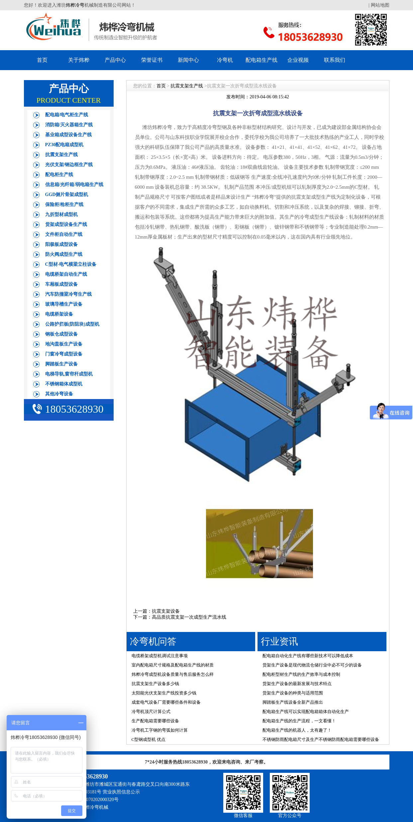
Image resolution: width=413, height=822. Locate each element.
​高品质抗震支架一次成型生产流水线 (189, 617)
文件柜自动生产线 (63, 234)
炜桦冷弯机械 (94, 807)
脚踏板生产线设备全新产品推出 (292, 702)
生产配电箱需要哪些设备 (155, 720)
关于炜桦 (78, 60)
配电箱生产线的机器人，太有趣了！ (297, 730)
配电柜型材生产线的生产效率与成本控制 (301, 674)
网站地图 (380, 5)
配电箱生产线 (261, 60)
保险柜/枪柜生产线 (64, 204)
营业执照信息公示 (121, 791)
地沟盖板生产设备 (63, 344)
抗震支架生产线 (61, 154)
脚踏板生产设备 (61, 363)
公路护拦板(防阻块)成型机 (72, 324)
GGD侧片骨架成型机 (66, 194)
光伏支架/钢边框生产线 (69, 164)
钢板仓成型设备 (61, 334)
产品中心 (115, 60)
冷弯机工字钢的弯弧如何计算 (160, 730)
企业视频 (298, 60)
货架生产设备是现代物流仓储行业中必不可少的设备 (312, 665)
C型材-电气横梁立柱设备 (71, 264)
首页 (42, 60)
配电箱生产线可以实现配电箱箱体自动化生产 (305, 711)
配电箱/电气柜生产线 (66, 114)
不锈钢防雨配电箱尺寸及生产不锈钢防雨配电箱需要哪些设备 (320, 739)
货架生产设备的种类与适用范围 (292, 692)
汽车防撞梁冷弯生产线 (68, 294)
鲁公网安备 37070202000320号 (88, 799)
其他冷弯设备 (59, 393)
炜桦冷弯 (75, 5)
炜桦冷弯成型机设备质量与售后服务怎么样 (173, 674)
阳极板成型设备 (61, 244)
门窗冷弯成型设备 (63, 354)
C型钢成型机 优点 (149, 739)
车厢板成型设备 (61, 284)
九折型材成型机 (61, 214)
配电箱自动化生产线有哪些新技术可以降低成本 (307, 655)
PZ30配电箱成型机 (64, 144)
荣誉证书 (151, 60)
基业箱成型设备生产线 (68, 134)
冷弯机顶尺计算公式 (151, 711)
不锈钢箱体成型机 (63, 383)
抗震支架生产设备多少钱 (155, 683)
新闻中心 (188, 60)
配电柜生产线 (59, 174)
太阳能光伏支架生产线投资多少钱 (164, 692)
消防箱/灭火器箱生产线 (69, 124)
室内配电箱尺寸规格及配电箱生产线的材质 (173, 665)
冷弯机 (225, 60)
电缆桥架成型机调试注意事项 (160, 655)
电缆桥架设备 (59, 314)
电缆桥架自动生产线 (66, 274)
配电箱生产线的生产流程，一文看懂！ (299, 720)
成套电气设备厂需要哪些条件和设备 (166, 702)
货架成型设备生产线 (66, 224)
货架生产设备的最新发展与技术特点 (297, 683)
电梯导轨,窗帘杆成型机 (69, 373)
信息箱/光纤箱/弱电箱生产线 (74, 184)
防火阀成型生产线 (63, 254)
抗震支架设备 (166, 611)
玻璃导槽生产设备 (63, 304)
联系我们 (334, 60)
